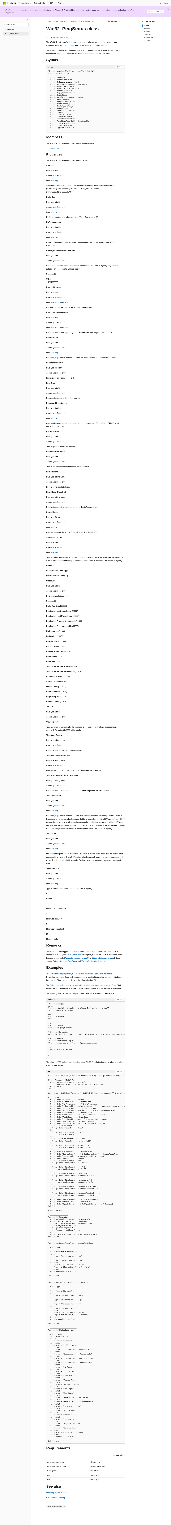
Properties (55, 148)
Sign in (165, 3)
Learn (49, 21)
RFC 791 (104, 45)
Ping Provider (86, 21)
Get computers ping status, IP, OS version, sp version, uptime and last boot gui (82, 974)
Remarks (147, 32)
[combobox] (16, 24)
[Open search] (160, 3)
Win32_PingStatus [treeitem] (11, 34)
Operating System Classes (57, 1493)
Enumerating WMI (74, 955)
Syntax (146, 26)
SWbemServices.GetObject (92, 961)
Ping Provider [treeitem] (9, 29)
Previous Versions (60, 21)
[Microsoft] (4, 3)
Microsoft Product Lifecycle (67, 10)
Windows (74, 21)
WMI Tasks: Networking (55, 1498)
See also (147, 41)
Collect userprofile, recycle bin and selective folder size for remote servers (80, 985)
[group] (85, 1030)
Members (147, 29)
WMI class (70, 42)
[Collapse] (28, 20)
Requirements (148, 38)
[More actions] (123, 21)
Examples (147, 35)
